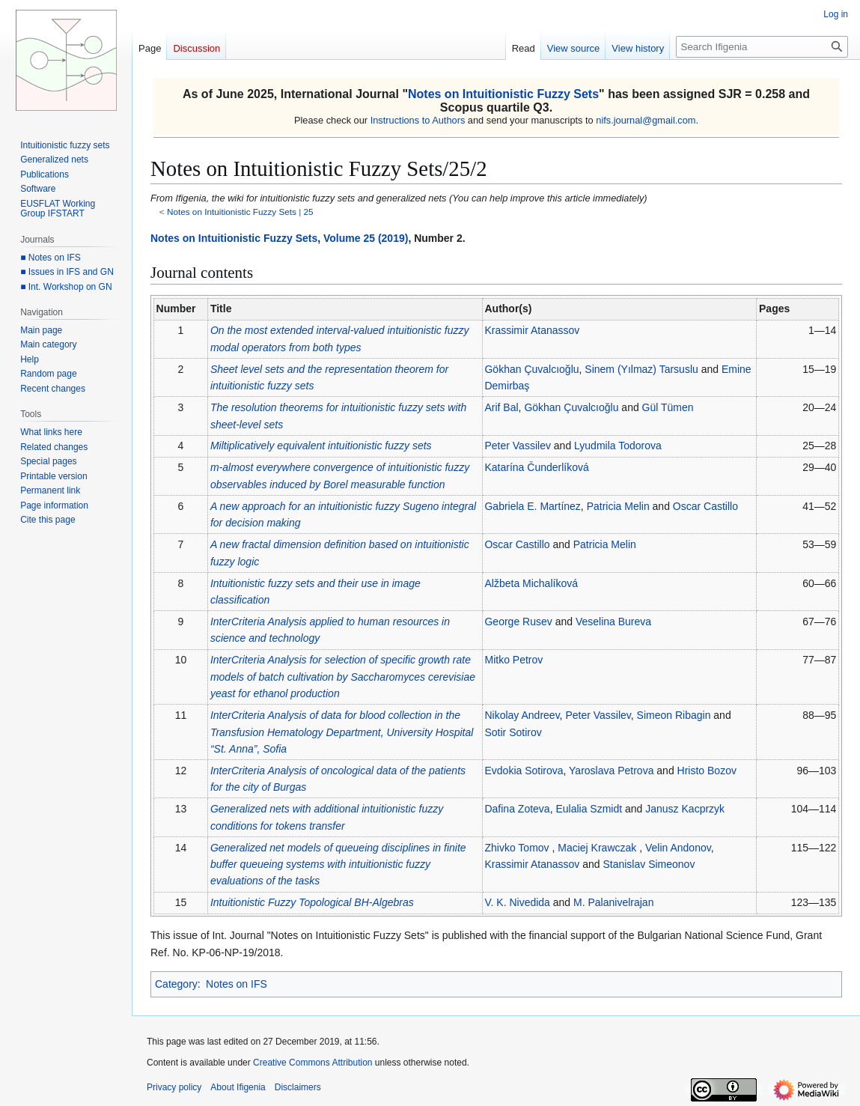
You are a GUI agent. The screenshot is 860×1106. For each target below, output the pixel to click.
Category (176, 984)
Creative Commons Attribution (312, 1062)
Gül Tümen (668, 407)
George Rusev (518, 622)
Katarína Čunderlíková (536, 467)
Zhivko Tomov (516, 848)
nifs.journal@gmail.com (645, 120)
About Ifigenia (237, 1087)
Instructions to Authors (418, 120)
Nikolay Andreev (521, 715)
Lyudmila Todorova (618, 446)
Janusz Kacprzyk (685, 809)
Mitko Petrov (513, 660)
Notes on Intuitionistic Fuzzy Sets (503, 94)
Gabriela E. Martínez (532, 506)
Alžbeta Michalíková (531, 583)
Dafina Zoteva (516, 809)
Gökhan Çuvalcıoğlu (531, 369)
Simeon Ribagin (674, 715)
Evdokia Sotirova (523, 771)
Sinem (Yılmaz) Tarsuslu (641, 369)
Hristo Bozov (707, 771)
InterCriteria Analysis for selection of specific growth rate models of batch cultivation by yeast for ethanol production (342, 676)
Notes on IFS (236, 984)
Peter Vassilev (517, 446)
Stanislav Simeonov (649, 864)
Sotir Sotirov (512, 732)
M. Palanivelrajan (613, 902)
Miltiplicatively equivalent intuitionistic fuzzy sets (321, 446)
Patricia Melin (618, 506)
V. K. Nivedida (516, 902)
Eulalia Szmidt (588, 809)
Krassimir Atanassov (531, 330)
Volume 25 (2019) (365, 238)
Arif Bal (501, 407)
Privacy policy (174, 1087)
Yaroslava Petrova (611, 771)
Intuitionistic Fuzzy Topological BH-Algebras (312, 902)
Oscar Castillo (705, 506)
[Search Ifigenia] (762, 47)
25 (309, 211)
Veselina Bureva (613, 622)
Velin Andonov (678, 848)
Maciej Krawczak (597, 848)
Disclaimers (298, 1087)
